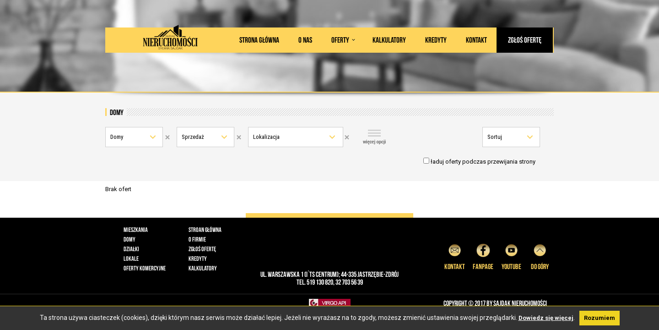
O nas (305, 40)
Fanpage (483, 255)
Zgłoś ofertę (524, 40)
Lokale (131, 258)
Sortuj (494, 136)
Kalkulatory (389, 40)
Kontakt (476, 40)
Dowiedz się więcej (546, 317)
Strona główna (259, 40)
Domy (116, 136)
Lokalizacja (266, 136)
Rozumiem (599, 317)
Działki (131, 249)
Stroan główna (205, 229)
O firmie (197, 239)
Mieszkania (136, 229)
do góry (540, 255)
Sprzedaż (193, 136)
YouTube (511, 255)
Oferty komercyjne (145, 268)
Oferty (340, 40)
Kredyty (436, 40)
